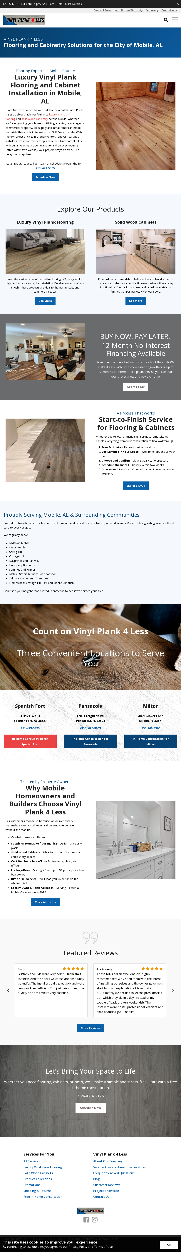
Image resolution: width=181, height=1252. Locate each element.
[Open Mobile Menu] (175, 20)
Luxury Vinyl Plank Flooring (43, 1167)
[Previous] (8, 990)
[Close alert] (177, 3)
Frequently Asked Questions (114, 1173)
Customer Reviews (106, 1184)
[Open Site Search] (166, 20)
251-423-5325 (45, 168)
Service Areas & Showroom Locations (120, 1167)
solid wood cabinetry (34, 119)
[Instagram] (95, 1220)
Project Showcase (106, 1190)
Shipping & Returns (37, 1190)
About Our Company (108, 1161)
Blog (96, 1178)
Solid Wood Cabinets (38, 1173)
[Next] (173, 990)
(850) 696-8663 (90, 728)
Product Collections (38, 1178)
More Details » (74, 4)
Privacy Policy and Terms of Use (91, 1247)
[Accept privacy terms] (169, 1245)
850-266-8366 (150, 728)
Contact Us (101, 1196)
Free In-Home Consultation (43, 1196)
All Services (32, 1161)
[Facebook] (86, 1220)
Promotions (32, 1184)
